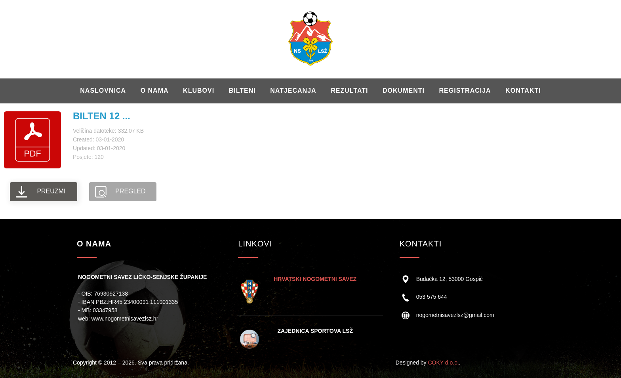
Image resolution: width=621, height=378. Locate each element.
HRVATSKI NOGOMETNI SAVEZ (315, 279)
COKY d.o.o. (443, 362)
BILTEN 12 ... (101, 116)
